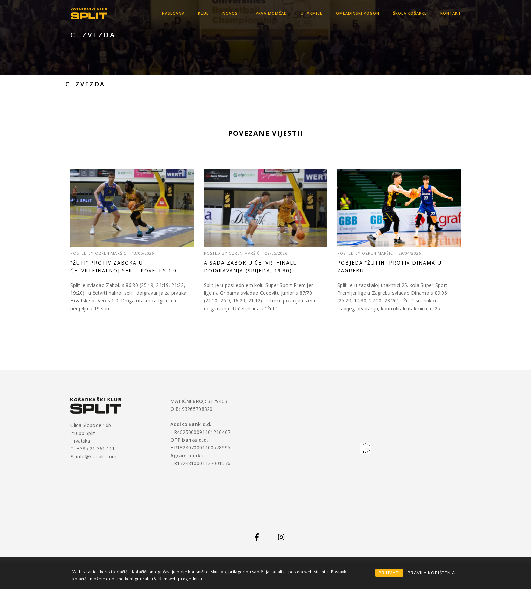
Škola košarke (410, 13)
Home (344, 43)
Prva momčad (271, 13)
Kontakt (450, 13)
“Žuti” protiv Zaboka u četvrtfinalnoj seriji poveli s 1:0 (123, 266)
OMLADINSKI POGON (357, 13)
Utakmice (311, 13)
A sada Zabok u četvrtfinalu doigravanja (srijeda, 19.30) (250, 266)
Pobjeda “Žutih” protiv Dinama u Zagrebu (389, 267)
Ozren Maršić (110, 253)
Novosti (232, 13)
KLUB (203, 13)
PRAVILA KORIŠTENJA (431, 573)
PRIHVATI (389, 573)
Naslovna (173, 13)
